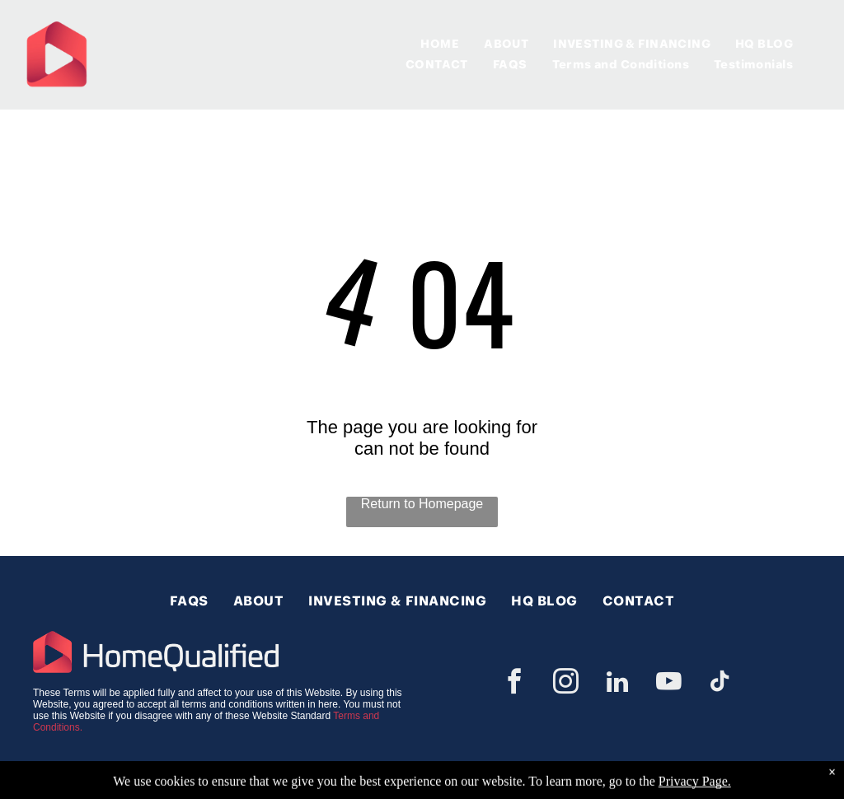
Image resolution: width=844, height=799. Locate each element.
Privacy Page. (695, 790)
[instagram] (566, 684)
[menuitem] (439, 43)
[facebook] (514, 684)
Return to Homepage (422, 504)
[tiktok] (720, 684)
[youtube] (669, 684)
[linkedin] (617, 684)
